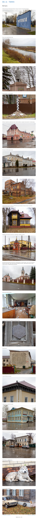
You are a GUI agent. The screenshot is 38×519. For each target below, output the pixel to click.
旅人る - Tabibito (8, 2)
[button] (4, 50)
